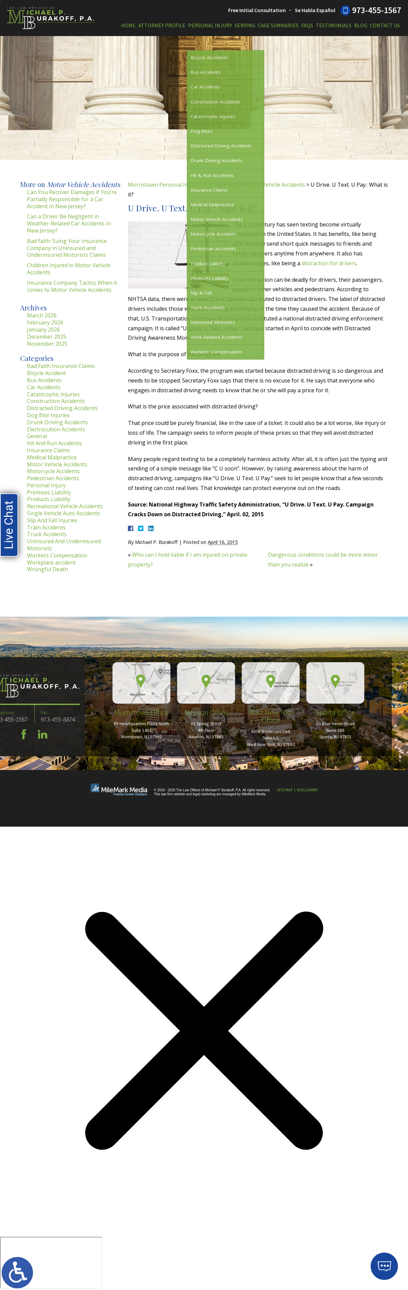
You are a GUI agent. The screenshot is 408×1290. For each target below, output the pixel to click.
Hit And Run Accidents (54, 443)
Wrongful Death (47, 569)
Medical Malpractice (52, 457)
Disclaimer (307, 789)
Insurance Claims (48, 450)
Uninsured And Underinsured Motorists (64, 545)
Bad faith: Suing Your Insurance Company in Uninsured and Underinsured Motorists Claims (67, 248)
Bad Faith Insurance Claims (61, 366)
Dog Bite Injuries (48, 415)
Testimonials (333, 25)
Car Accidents (44, 387)
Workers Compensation (57, 555)
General (37, 436)
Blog (360, 25)
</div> (51, 1263)
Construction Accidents (56, 401)
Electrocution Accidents (56, 429)
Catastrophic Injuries (53, 394)
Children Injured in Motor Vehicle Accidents (68, 269)
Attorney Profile (161, 25)
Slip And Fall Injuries (52, 520)
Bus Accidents (44, 380)
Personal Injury (210, 25)
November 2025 (47, 343)
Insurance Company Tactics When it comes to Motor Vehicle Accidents (72, 286)
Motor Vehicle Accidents (275, 184)
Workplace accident (51, 562)
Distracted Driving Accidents (62, 408)
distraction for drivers (329, 263)
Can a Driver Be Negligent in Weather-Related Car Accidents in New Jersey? (69, 223)
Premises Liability (49, 492)
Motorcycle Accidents (53, 471)
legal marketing (204, 794)
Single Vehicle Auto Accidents (63, 513)
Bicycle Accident (46, 373)
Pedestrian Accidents (53, 478)
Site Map (285, 789)
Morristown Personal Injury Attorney (175, 184)
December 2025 (46, 336)
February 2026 (45, 322)
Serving (245, 25)
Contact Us (385, 25)
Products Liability (48, 499)
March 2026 (42, 315)
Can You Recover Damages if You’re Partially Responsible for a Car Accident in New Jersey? (72, 199)
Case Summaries (278, 25)
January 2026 (43, 329)
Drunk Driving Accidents (57, 422)
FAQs (307, 25)
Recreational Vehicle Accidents (65, 506)
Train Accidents (46, 527)
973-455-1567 (376, 10)
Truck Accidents (47, 534)
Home (128, 25)
